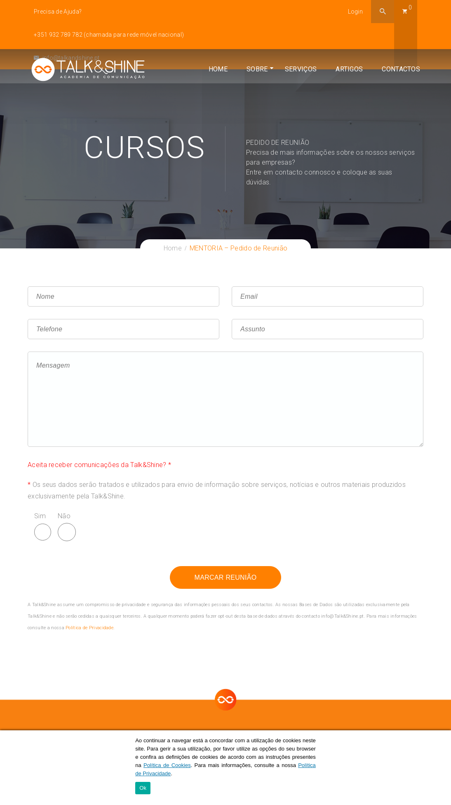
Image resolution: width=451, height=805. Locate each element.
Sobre (254, 95)
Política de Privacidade (89, 627)
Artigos (346, 95)
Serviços (298, 95)
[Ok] (441, 768)
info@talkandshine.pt (67, 57)
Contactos (398, 95)
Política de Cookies (167, 766)
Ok (142, 789)
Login (355, 11)
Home (215, 95)
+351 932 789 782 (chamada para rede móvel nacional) (109, 34)
